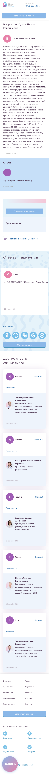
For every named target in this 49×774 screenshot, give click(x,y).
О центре (7, 681)
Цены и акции (9, 687)
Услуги (27, 681)
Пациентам (29, 687)
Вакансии (29, 698)
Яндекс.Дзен (8, 749)
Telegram (31, 749)
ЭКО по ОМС (8, 692)
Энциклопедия (9, 704)
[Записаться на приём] (10, 764)
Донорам (28, 692)
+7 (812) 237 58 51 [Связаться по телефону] (32, 6)
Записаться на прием (24, 15)
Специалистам (9, 698)
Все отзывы (9, 326)
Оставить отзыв (24, 345)
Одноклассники (34, 735)
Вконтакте (7, 735)
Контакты (29, 704)
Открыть (38, 376)
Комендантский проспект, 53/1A (18, 764)
